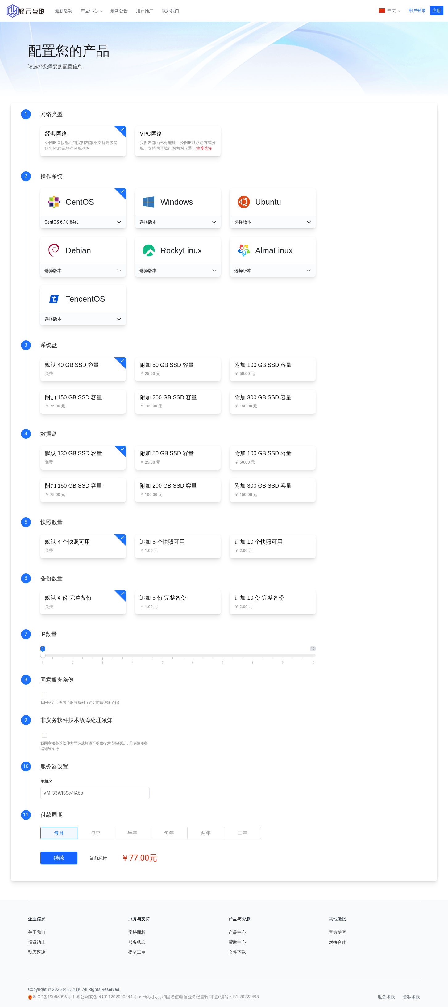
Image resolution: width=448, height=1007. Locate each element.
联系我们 (170, 10)
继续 (59, 858)
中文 (388, 11)
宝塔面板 (137, 932)
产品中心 (90, 10)
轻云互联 (25, 11)
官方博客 (337, 932)
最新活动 (63, 10)
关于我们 (36, 932)
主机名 (46, 781)
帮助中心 (237, 942)
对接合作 (337, 942)
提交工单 (137, 952)
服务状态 (137, 942)
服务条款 (386, 996)
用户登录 (417, 10)
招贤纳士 (36, 942)
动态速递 (36, 952)
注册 (436, 10)
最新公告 (119, 10)
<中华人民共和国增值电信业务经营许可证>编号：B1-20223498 (198, 996)
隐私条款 (411, 996)
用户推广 (144, 10)
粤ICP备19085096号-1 (54, 996)
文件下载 (237, 952)
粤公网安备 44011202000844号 (107, 996)
